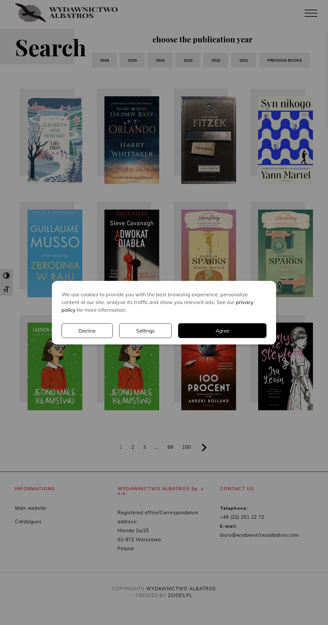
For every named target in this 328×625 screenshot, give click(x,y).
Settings (146, 330)
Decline (87, 330)
